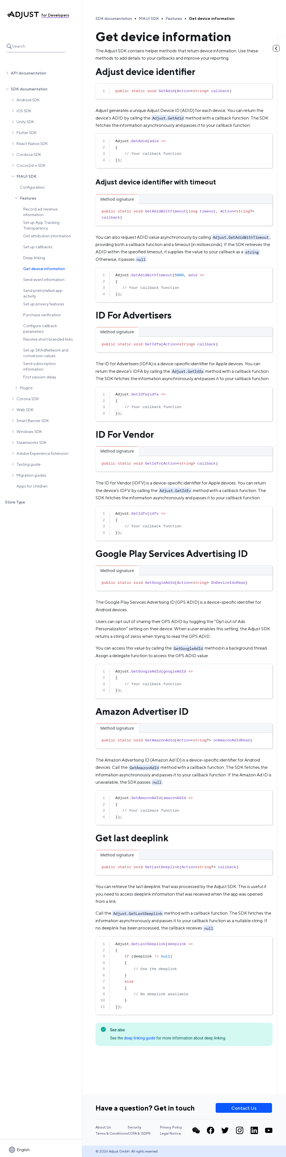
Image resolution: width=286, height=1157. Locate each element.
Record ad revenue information (40, 212)
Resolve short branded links (48, 339)
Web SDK (25, 409)
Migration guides (31, 475)
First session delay (39, 377)
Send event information (44, 279)
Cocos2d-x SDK (31, 165)
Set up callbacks (38, 247)
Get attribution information (47, 236)
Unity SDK (25, 122)
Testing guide (28, 464)
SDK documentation (29, 89)
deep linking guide (140, 1038)
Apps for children (31, 486)
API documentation (28, 73)
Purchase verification (42, 315)
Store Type (15, 502)
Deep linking (34, 258)
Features (28, 198)
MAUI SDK (26, 176)
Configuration (32, 187)
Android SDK (28, 100)
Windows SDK (29, 431)
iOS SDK (23, 111)
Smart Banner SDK (32, 420)
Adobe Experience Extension (42, 453)
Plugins (26, 388)
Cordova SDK (28, 154)
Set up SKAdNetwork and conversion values (45, 353)
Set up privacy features (43, 304)
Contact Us (244, 1108)
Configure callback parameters (40, 329)
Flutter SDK (26, 132)
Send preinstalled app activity (43, 293)
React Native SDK (32, 143)
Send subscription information (39, 366)
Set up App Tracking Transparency (41, 225)
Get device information (44, 268)
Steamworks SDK (31, 442)
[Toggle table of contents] (276, 48)
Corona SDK (27, 399)
